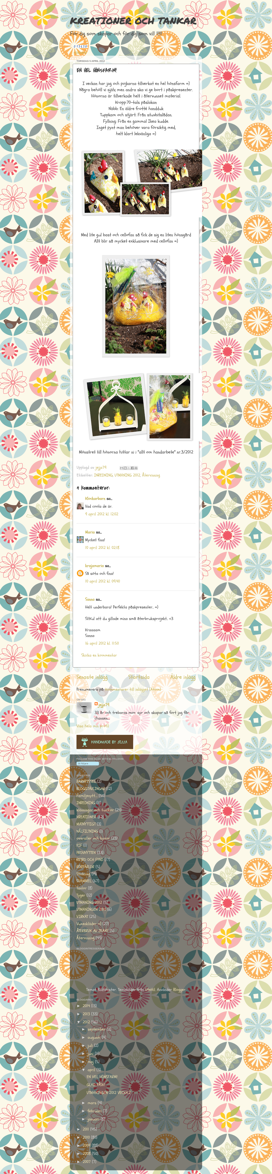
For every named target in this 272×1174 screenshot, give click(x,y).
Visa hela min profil (92, 726)
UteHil (150, 989)
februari (95, 1111)
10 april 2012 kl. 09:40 (102, 581)
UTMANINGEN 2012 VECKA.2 (109, 1092)
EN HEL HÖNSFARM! (102, 1077)
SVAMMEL (83, 881)
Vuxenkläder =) (88, 924)
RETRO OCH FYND (89, 859)
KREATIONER (86, 817)
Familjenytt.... (86, 795)
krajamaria (94, 566)
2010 (87, 1137)
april (92, 1070)
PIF (79, 845)
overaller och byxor (93, 838)
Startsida (139, 677)
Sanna (89, 599)
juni (91, 1053)
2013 (87, 1014)
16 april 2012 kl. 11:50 (102, 643)
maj (91, 1062)
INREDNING (103, 475)
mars (93, 1103)
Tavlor (81, 888)
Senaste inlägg (91, 677)
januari (94, 1119)
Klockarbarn (95, 498)
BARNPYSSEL (86, 781)
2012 (87, 1022)
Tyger (80, 895)
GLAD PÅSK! (96, 1085)
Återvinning (151, 475)
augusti (95, 1037)
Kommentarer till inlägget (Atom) (133, 689)
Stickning (83, 874)
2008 (87, 1153)
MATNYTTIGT (86, 824)
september (97, 1029)
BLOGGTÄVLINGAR (90, 788)
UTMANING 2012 (127, 475)
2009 (87, 1145)
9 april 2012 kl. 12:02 (101, 514)
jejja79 (103, 705)
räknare (80, 52)
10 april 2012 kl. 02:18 (102, 547)
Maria (90, 532)
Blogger (179, 989)
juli (91, 1045)
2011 (86, 1129)
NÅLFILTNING (87, 831)
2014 (87, 1006)
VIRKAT (82, 916)
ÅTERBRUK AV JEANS (92, 931)
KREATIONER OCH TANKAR (133, 20)
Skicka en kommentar (99, 655)
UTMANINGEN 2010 (91, 909)
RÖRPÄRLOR (85, 867)
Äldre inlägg (183, 677)
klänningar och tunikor (95, 810)
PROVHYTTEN (86, 852)
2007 (87, 1162)
